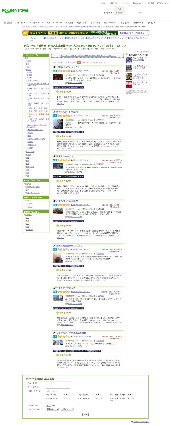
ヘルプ (102, 3)
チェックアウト (34, 387)
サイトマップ (125, 3)
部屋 (74, 62)
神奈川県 (30, 148)
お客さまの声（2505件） (81, 205)
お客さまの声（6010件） (81, 71)
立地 (69, 62)
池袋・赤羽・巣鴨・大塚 (38, 111)
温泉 (27, 190)
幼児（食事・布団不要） (117, 399)
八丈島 (30, 133)
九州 (27, 173)
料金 (35, 409)
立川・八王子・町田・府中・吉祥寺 (37, 126)
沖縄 (27, 176)
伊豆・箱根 (30, 152)
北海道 (28, 61)
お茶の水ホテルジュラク (68, 67)
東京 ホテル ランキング (75, 38)
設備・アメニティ (100, 62)
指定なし (28, 200)
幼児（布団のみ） (84, 398)
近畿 (27, 164)
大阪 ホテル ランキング (139, 38)
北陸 (27, 158)
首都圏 (28, 70)
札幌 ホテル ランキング (54, 38)
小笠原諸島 (32, 145)
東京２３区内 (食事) (106, 26)
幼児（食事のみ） (52, 398)
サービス (90, 62)
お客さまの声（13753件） (81, 160)
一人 (27, 218)
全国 (26, 58)
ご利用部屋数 (33, 405)
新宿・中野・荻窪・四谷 (38, 108)
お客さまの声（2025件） (81, 249)
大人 (47, 391)
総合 (65, 62)
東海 (27, 161)
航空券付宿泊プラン (75, 87)
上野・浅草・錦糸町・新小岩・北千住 (38, 120)
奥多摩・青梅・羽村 (35, 130)
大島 (29, 136)
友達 (27, 227)
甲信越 (28, 155)
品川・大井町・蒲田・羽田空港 (38, 104)
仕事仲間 (29, 230)
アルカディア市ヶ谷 (65, 288)
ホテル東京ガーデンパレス (69, 246)
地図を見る (100, 75)
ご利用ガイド (113, 3)
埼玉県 (29, 72)
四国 (27, 170)
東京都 (29, 77)
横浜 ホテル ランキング (96, 38)
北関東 (28, 67)
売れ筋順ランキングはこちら (132, 33)
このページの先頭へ (141, 422)
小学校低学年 (83, 395)
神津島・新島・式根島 (36, 139)
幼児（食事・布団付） (118, 395)
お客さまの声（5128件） (81, 115)
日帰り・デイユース (75, 351)
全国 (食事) (68, 26)
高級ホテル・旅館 (33, 187)
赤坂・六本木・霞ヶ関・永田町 (38, 94)
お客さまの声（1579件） (81, 292)
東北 (27, 64)
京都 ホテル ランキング (118, 38)
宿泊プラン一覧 (61, 87)
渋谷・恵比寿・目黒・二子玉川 (38, 99)
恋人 (27, 224)
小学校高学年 (51, 395)
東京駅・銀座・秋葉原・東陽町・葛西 (38, 85)
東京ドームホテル (64, 156)
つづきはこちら (65, 148)
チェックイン (33, 383)
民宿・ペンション (33, 193)
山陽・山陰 (30, 167)
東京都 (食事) (92, 26)
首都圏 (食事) (79, 26)
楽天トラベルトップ (30, 26)
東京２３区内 (33, 81)
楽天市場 (150, 3)
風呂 (84, 62)
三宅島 (30, 142)
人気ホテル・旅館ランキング (51, 26)
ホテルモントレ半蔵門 (67, 112)
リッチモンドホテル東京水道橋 (71, 333)
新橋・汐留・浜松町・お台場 (38, 90)
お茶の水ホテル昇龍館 (67, 201)
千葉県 (29, 75)
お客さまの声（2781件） (83, 336)
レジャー (29, 203)
